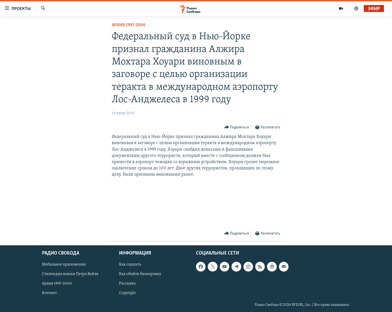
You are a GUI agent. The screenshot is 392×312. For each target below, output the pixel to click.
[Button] (236, 127)
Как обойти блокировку (140, 274)
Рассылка (127, 284)
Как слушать (130, 265)
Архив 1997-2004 (128, 25)
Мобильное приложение (64, 265)
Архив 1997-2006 (57, 284)
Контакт (49, 293)
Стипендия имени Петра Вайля (70, 274)
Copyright (127, 293)
